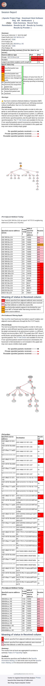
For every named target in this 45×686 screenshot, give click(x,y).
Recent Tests (32, 23)
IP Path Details (22, 120)
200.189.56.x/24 (18, 37)
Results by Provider (22, 28)
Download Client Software (32, 18)
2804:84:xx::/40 (18, 44)
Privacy (38, 678)
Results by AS (19, 25)
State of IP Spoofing (15, 653)
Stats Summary (19, 23)
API (18, 21)
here (20, 105)
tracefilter (7, 319)
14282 (13, 39)
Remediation (7, 25)
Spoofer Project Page (11, 18)
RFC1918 (11, 57)
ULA (17, 57)
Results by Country (35, 25)
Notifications (26, 21)
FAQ (14, 21)
